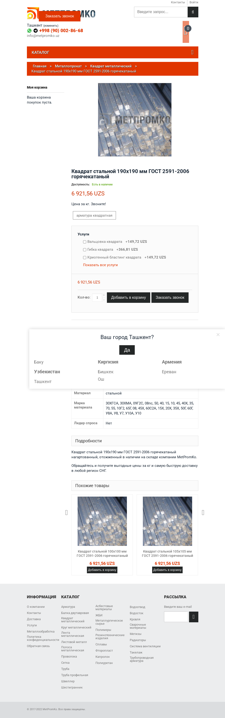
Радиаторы (138, 640)
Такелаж (136, 652)
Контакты (34, 612)
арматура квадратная (94, 215)
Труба (65, 668)
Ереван (169, 371)
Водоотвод (137, 606)
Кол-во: (84, 297)
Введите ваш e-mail (178, 606)
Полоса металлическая (72, 649)
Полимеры (103, 629)
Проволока (69, 656)
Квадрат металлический (73, 620)
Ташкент (43, 381)
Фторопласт (104, 650)
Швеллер (68, 681)
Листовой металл (74, 641)
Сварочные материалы (138, 626)
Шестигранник (72, 687)
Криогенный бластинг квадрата (126, 257)
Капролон (102, 656)
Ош (101, 379)
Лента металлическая (72, 634)
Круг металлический (76, 627)
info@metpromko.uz (43, 36)
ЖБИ (98, 615)
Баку (39, 361)
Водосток (136, 613)
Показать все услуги (100, 265)
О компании (36, 606)
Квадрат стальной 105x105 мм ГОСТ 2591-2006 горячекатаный (167, 553)
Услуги (83, 234)
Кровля (135, 619)
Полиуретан (104, 662)
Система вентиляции (145, 646)
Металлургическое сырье (109, 622)
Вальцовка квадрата (117, 241)
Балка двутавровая (75, 612)
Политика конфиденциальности (43, 638)
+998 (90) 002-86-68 (61, 30)
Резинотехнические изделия (110, 636)
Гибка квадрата (112, 249)
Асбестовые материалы (104, 607)
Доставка (34, 619)
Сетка (65, 662)
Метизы (135, 633)
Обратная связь (38, 646)
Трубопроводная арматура (142, 659)
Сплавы (101, 644)
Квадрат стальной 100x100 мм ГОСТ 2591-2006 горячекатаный (102, 553)
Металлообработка (41, 631)
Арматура (68, 606)
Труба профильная (74, 675)
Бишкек (106, 371)
